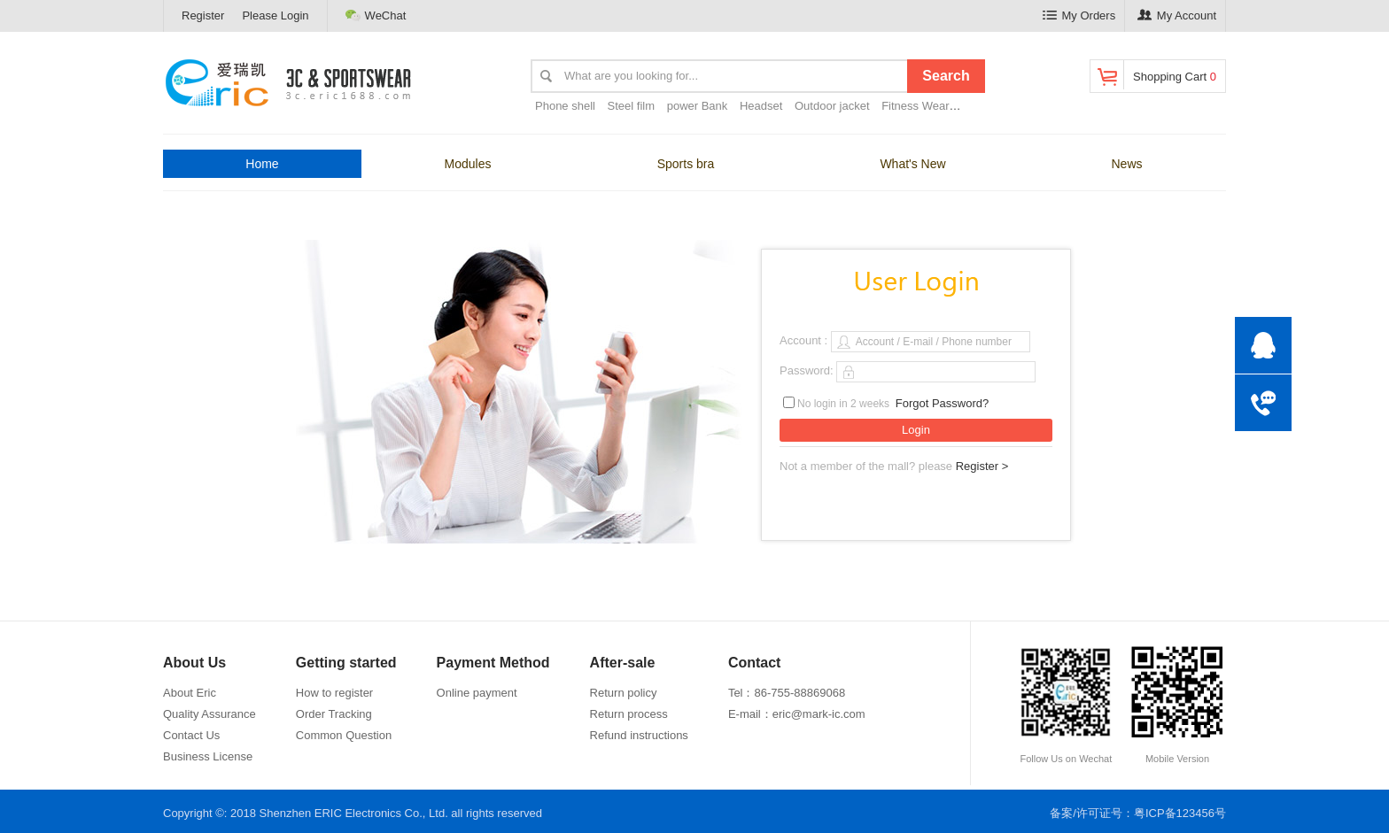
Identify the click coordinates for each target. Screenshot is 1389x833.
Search (945, 75)
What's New (912, 164)
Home (261, 164)
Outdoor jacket (832, 105)
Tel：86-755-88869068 (786, 692)
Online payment (477, 692)
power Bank (697, 105)
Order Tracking (334, 714)
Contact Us (191, 735)
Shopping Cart (1155, 74)
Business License (207, 756)
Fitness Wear (915, 105)
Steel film (631, 105)
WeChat (376, 15)
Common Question (344, 735)
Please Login (275, 15)
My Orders (1079, 15)
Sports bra (686, 164)
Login (916, 429)
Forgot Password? (942, 403)
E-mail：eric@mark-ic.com (796, 714)
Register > (982, 466)
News (1126, 164)
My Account (1176, 15)
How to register (334, 692)
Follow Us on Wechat (1065, 704)
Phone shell (565, 105)
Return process (629, 714)
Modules (468, 164)
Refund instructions (639, 735)
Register (203, 15)
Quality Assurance (209, 714)
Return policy (623, 692)
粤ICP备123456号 (1180, 813)
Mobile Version (1177, 704)
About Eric (189, 692)
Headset (761, 105)
